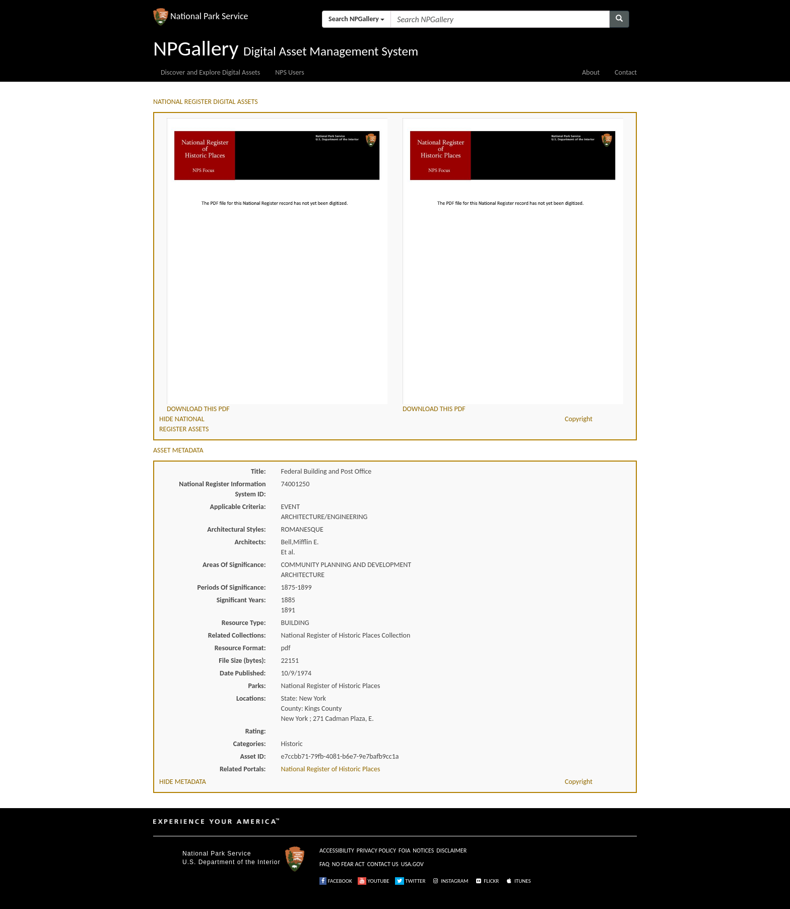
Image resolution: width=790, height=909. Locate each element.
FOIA (404, 850)
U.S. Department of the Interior (231, 862)
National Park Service (216, 853)
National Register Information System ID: (222, 489)
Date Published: (243, 673)
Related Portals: (243, 769)
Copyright (578, 419)
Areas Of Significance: (234, 564)
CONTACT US (383, 864)
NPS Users (289, 72)
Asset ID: (253, 756)
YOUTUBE (373, 881)
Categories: (249, 744)
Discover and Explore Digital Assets (210, 72)
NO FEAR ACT (348, 864)
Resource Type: (244, 622)
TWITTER (410, 881)
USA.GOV (412, 864)
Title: (258, 471)
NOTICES (423, 850)
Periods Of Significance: (232, 587)
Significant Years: (241, 600)
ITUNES (518, 881)
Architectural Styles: (236, 529)
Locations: (251, 698)
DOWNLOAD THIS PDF (198, 409)
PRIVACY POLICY (376, 850)
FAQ (324, 864)
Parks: (257, 685)
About (591, 72)
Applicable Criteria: (238, 506)
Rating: (255, 731)
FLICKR (486, 881)
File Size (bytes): (242, 660)
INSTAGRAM (450, 881)
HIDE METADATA (182, 781)
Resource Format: (240, 648)
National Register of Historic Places (330, 769)
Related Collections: (237, 635)
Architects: (250, 542)
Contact (626, 72)
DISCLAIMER (451, 850)
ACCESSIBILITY (336, 850)
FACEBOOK (335, 881)
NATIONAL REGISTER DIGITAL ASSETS (205, 101)
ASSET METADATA (178, 450)
